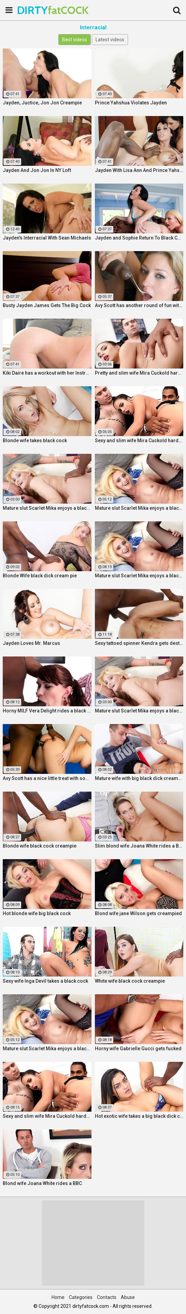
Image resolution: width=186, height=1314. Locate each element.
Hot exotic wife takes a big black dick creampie (139, 1116)
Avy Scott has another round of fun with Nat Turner (139, 305)
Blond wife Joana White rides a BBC (42, 1183)
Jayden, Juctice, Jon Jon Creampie (42, 102)
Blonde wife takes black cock (35, 440)
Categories (80, 1297)
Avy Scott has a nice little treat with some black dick (47, 778)
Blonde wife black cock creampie (39, 846)
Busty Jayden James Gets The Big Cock (47, 305)
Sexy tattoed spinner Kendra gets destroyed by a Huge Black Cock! (139, 643)
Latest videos (110, 39)
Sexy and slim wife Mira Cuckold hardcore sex (139, 440)
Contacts (106, 1297)
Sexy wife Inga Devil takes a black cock (45, 981)
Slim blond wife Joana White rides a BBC (139, 846)
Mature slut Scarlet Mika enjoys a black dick (47, 508)
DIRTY (34, 10)
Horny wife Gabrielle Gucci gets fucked (138, 1048)
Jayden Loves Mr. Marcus (31, 643)
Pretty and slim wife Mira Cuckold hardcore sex (139, 373)
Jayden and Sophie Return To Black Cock (139, 238)
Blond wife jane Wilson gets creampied (138, 913)
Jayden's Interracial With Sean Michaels (47, 238)
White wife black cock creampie (130, 981)
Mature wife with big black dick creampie (139, 778)
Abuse (128, 1297)
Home (58, 1297)
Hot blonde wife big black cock (37, 913)
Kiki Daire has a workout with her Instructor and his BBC (47, 373)
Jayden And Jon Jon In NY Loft (37, 170)
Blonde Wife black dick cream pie (40, 575)
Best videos (74, 39)
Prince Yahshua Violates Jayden (131, 102)
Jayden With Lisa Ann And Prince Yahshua (139, 170)
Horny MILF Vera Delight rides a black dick (47, 710)
